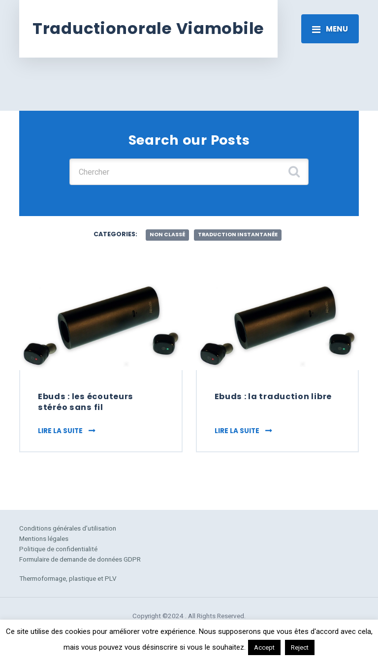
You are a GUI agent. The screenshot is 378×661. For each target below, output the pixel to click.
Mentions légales (43, 538)
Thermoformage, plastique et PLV (68, 578)
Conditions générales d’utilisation (67, 528)
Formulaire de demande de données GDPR (80, 559)
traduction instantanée (238, 234)
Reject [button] (300, 647)
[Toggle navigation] (330, 28)
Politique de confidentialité (58, 549)
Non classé (167, 234)
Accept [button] (264, 647)
